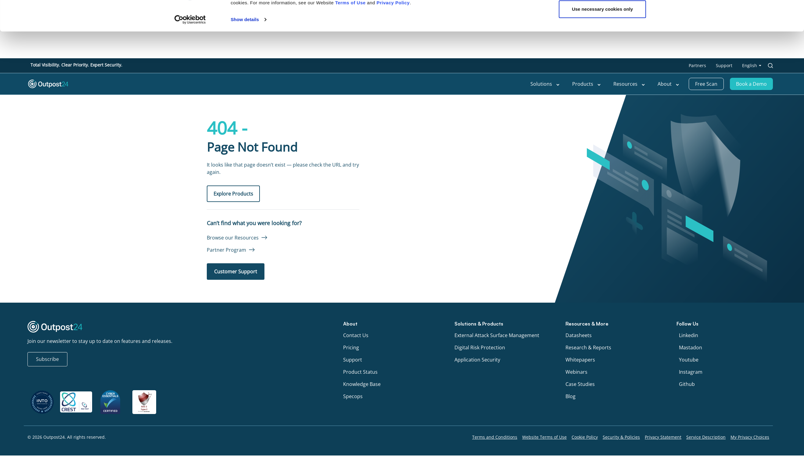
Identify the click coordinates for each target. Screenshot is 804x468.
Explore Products (233, 193)
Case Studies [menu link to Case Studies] (580, 384)
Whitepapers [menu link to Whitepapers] (580, 359)
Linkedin (688, 335)
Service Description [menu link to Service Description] (706, 437)
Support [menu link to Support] (724, 65)
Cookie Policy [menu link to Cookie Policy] (585, 437)
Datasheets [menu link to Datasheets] (578, 335)
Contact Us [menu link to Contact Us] (355, 335)
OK (602, 16)
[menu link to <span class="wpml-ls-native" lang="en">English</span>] (751, 65)
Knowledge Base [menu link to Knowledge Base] (362, 384)
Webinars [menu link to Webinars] (576, 372)
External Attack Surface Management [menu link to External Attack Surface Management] (496, 335)
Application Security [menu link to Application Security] (477, 359)
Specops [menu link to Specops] (353, 396)
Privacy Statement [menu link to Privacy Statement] (663, 437)
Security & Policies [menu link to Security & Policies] (621, 437)
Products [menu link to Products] (586, 84)
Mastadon (690, 347)
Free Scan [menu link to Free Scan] (706, 84)
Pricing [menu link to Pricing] (351, 347)
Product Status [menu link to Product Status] (360, 372)
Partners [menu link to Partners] (697, 65)
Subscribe (47, 359)
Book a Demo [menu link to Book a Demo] (751, 84)
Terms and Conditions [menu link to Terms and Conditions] (494, 437)
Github (687, 384)
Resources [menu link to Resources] (629, 84)
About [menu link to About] (669, 84)
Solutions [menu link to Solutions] (545, 84)
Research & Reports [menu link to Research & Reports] (588, 347)
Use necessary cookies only (602, 36)
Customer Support (235, 271)
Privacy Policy (393, 29)
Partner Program (226, 250)
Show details (245, 46)
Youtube (688, 359)
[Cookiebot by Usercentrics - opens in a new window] (190, 46)
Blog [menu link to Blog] (570, 396)
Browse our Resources (233, 237)
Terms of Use (350, 29)
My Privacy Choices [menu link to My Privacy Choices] (749, 437)
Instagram (690, 372)
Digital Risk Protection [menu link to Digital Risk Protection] (479, 347)
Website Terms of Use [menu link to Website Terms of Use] (544, 437)
